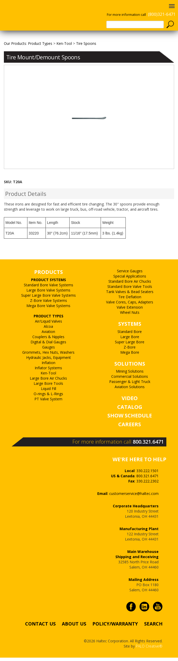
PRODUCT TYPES (48, 327)
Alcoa (48, 338)
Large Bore (129, 348)
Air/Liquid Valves (48, 332)
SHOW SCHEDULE (129, 427)
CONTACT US (40, 635)
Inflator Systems (48, 379)
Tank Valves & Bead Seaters (129, 303)
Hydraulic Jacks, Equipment (48, 369)
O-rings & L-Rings (48, 405)
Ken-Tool (48, 384)
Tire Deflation (129, 308)
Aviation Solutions (130, 398)
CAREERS (129, 436)
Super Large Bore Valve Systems (48, 306)
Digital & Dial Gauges (48, 353)
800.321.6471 (148, 453)
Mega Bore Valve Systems (48, 317)
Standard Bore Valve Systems (48, 296)
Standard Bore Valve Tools (129, 298)
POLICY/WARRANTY (115, 635)
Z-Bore (130, 358)
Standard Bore (129, 343)
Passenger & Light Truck (129, 393)
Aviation (48, 343)
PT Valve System (48, 410)
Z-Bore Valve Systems (48, 312)
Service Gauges (130, 282)
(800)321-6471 (161, 14)
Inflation (48, 374)
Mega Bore (129, 363)
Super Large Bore (129, 353)
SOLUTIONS (129, 375)
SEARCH (153, 635)
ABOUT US (74, 635)
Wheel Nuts (129, 324)
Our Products (15, 55)
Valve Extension (130, 319)
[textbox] (135, 24)
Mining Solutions (130, 383)
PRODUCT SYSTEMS (48, 291)
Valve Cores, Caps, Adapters (129, 313)
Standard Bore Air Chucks (129, 293)
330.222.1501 (147, 482)
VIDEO (130, 410)
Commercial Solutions (129, 388)
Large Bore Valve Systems (48, 301)
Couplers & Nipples (48, 348)
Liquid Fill (48, 400)
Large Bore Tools (48, 395)
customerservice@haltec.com (134, 505)
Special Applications (129, 288)
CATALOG (129, 418)
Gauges (48, 358)
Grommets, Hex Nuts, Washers (48, 363)
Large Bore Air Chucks (48, 389)
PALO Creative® (149, 658)
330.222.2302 (147, 492)
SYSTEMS (129, 335)
